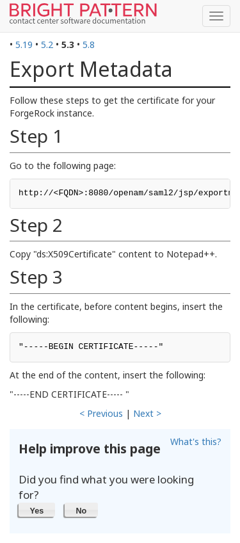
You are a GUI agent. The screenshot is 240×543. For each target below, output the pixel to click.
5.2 (47, 44)
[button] (37, 510)
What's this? (195, 441)
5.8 (89, 44)
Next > (147, 413)
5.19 (24, 44)
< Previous (101, 413)
